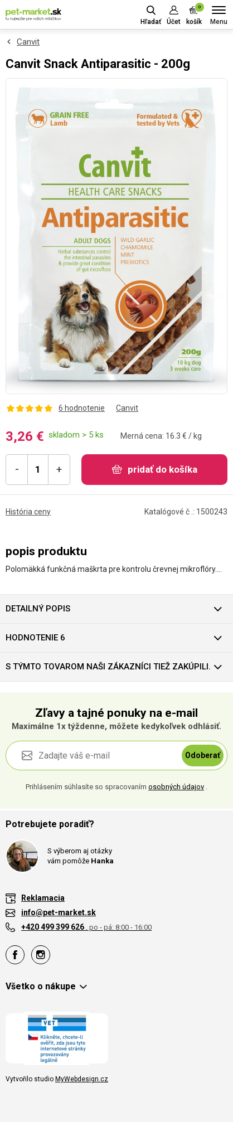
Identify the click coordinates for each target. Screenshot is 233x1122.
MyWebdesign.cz (81, 1079)
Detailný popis (38, 609)
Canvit (28, 42)
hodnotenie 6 (35, 638)
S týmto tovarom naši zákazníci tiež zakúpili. (108, 667)
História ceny (28, 511)
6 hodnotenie (82, 408)
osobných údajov (176, 787)
